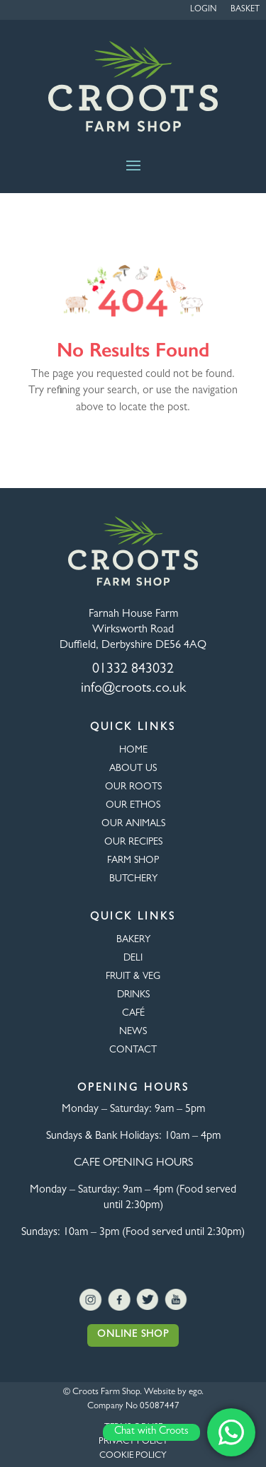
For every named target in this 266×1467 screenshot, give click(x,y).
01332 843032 (133, 670)
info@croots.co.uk (133, 689)
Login (203, 10)
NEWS (133, 1032)
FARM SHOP (133, 861)
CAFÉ (133, 1014)
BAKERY (133, 940)
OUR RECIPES (133, 842)
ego (195, 1392)
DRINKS (133, 995)
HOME (133, 750)
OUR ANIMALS (133, 824)
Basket (245, 10)
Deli (133, 958)
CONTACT (133, 1050)
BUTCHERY (133, 879)
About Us (133, 769)
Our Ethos (133, 806)
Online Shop (133, 1335)
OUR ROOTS (133, 787)
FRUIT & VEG (133, 977)
